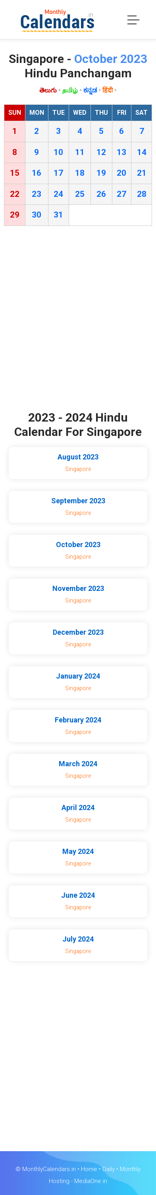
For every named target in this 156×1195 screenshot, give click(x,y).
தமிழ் (70, 90)
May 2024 (78, 851)
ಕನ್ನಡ (90, 90)
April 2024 (78, 807)
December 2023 (78, 632)
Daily (108, 1169)
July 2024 (78, 939)
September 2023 (78, 500)
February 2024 (78, 720)
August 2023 (78, 457)
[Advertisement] (78, 320)
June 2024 (78, 895)
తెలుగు (48, 90)
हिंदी (107, 90)
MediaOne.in (90, 1181)
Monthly (130, 1169)
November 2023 (78, 588)
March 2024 (78, 763)
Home (89, 1169)
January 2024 (78, 676)
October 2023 (78, 544)
